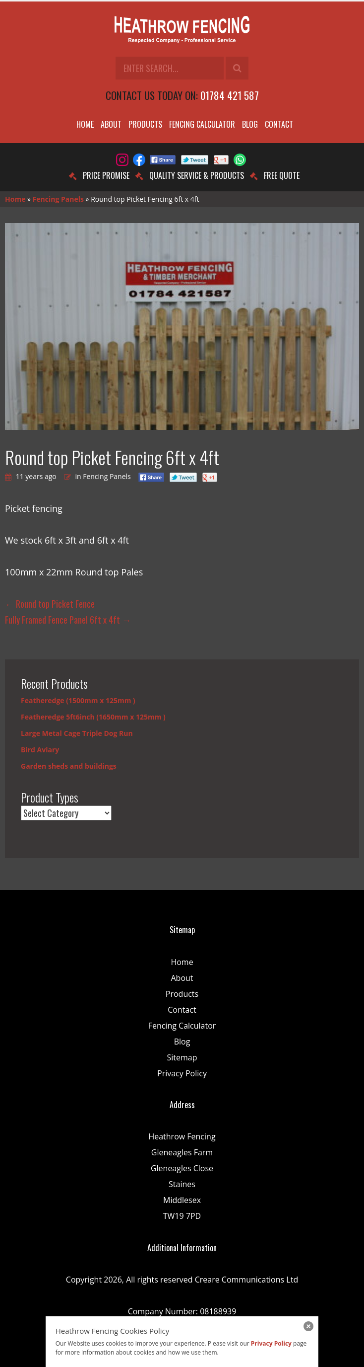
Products (145, 124)
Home (85, 124)
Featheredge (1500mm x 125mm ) (78, 700)
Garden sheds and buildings (69, 766)
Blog (250, 124)
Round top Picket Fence (50, 603)
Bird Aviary (40, 749)
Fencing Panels (58, 199)
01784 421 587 (229, 95)
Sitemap (182, 1057)
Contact (279, 124)
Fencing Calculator (202, 124)
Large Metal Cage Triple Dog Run (77, 733)
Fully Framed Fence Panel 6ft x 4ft (68, 619)
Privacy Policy (182, 1073)
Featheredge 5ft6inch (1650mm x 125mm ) (93, 717)
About (111, 124)
